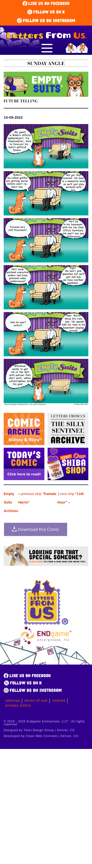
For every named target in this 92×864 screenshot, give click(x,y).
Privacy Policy (18, 705)
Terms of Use (36, 700)
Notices (59, 700)
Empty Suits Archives (11, 502)
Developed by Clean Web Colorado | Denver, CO (41, 736)
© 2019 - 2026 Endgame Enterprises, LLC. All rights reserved (44, 723)
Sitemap (12, 700)
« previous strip (37, 498)
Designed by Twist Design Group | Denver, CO (39, 730)
